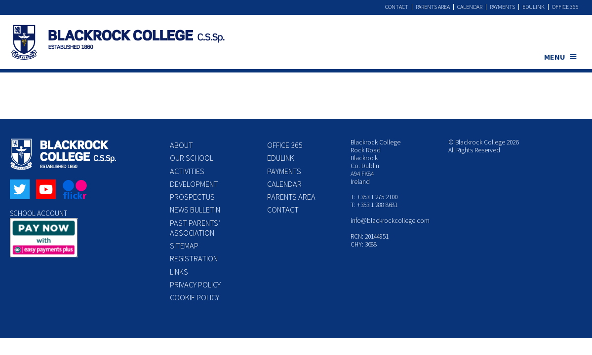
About (181, 145)
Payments (502, 7)
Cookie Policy (194, 297)
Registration (194, 258)
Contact (396, 7)
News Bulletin (195, 209)
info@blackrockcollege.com (390, 220)
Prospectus (192, 197)
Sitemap (184, 245)
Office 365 (565, 7)
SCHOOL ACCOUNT (38, 213)
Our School (191, 158)
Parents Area (433, 7)
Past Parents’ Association (195, 228)
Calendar (469, 7)
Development (194, 184)
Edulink (533, 7)
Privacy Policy (195, 284)
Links (179, 272)
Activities (187, 171)
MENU (554, 57)
